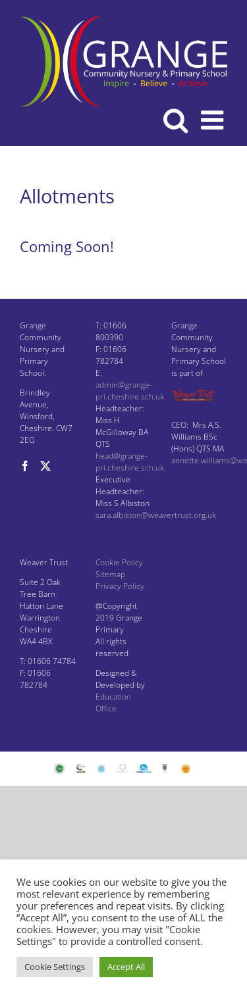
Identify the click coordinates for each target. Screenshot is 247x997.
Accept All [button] (126, 967)
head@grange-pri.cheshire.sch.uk (130, 461)
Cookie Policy (119, 562)
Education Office (113, 702)
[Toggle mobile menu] (214, 120)
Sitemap (110, 574)
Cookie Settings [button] (54, 967)
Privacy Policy (120, 586)
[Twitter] (45, 466)
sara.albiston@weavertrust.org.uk (156, 515)
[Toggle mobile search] (175, 120)
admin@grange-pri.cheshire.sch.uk (130, 390)
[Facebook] (25, 466)
